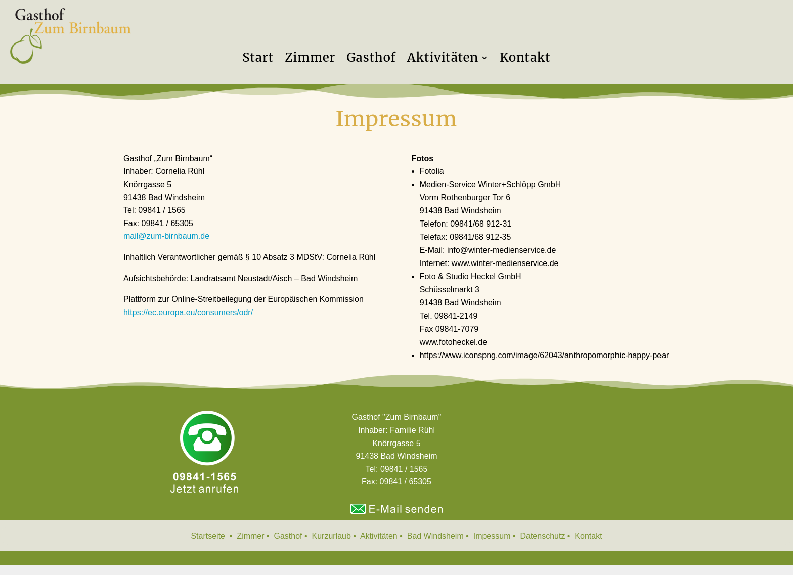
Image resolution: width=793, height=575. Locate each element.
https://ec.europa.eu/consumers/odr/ (188, 312)
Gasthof (370, 59)
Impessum (493, 536)
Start (258, 59)
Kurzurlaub (333, 536)
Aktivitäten (442, 59)
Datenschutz (543, 536)
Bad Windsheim (435, 536)
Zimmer (310, 59)
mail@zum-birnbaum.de (166, 236)
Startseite (209, 536)
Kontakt (525, 59)
